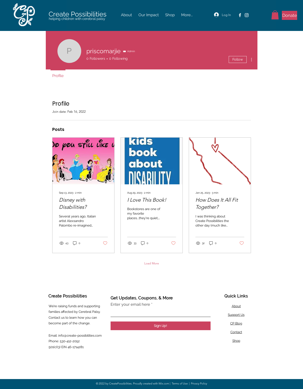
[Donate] (289, 15)
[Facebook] (240, 15)
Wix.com (164, 383)
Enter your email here (130, 304)
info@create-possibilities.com (80, 336)
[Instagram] (246, 15)
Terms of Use (180, 383)
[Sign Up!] (161, 325)
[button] (126, 15)
